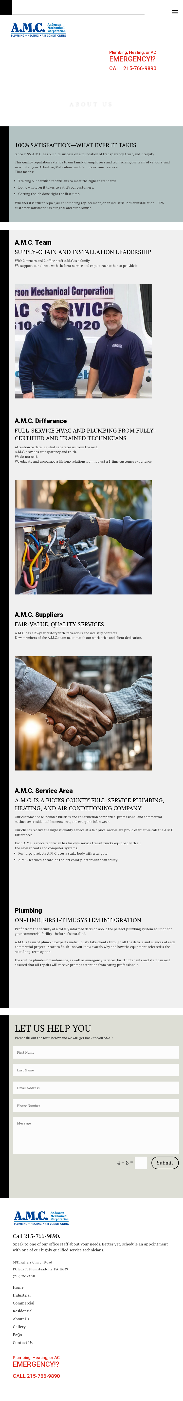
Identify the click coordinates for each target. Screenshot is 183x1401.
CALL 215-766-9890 (132, 68)
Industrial (22, 1295)
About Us (21, 1319)
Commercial (23, 1303)
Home (18, 1287)
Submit (165, 1162)
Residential (23, 1311)
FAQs (17, 1334)
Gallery (19, 1326)
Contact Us (23, 1342)
